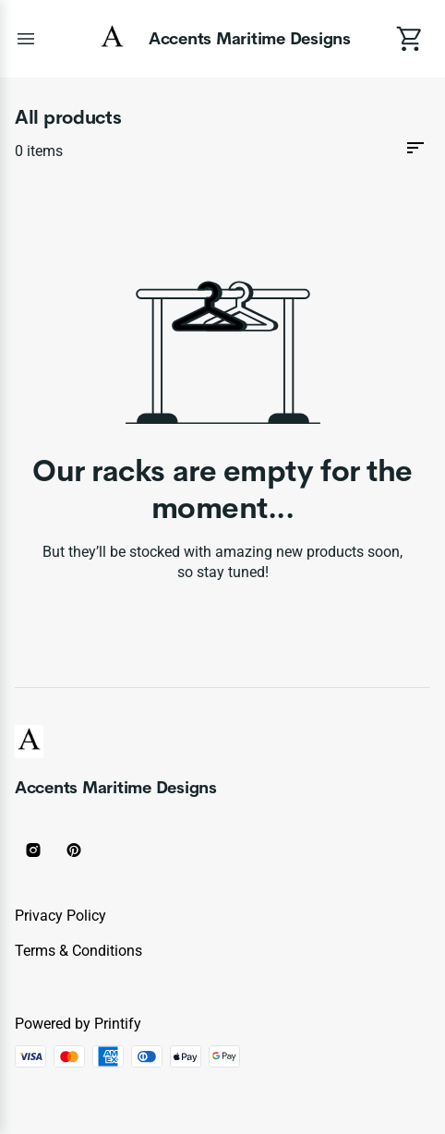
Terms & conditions (78, 950)
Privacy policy (60, 915)
